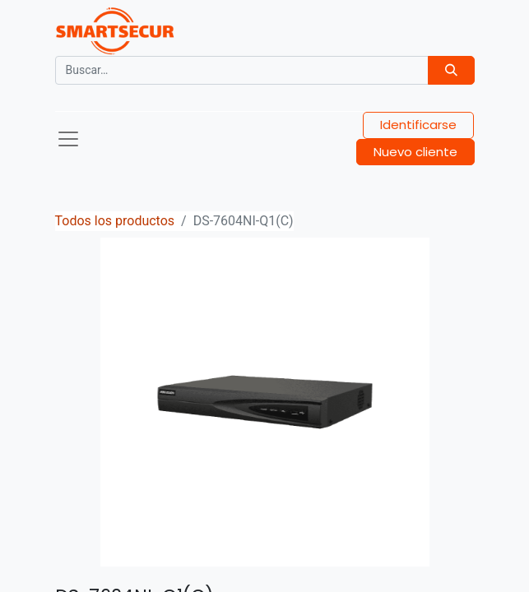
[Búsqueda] (451, 70)
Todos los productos (115, 221)
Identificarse (418, 124)
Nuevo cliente (415, 151)
